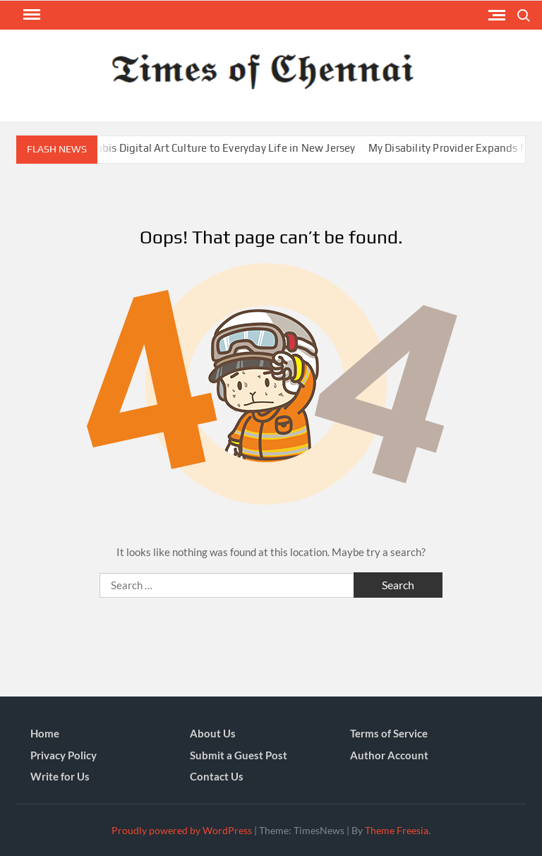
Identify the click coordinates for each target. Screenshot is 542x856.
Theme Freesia (396, 830)
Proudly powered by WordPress (182, 830)
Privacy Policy (63, 755)
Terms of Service (389, 733)
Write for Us (60, 776)
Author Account (389, 755)
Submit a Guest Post (238, 755)
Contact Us (216, 776)
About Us (213, 733)
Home (44, 733)
